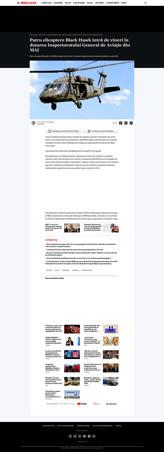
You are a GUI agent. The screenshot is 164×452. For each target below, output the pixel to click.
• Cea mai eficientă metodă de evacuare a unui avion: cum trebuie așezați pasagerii (78, 258)
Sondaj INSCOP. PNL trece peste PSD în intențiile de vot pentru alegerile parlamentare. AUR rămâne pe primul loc (92, 328)
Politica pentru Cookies (66, 426)
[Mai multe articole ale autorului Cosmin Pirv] (33, 123)
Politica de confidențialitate (102, 426)
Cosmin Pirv (41, 124)
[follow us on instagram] (96, 404)
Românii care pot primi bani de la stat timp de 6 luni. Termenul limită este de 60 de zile (53, 380)
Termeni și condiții (83, 426)
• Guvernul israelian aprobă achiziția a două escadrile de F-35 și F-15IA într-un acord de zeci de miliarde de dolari (81, 254)
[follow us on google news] (52, 404)
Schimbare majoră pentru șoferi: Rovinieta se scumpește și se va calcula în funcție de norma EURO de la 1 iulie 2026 (53, 394)
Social (90, 3)
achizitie (49, 270)
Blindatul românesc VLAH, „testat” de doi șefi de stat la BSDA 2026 (92, 380)
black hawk (65, 270)
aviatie (57, 270)
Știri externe (79, 3)
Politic (68, 3)
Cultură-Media (112, 3)
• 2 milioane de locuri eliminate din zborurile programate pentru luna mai (74, 250)
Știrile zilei (47, 3)
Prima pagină (34, 35)
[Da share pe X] (125, 123)
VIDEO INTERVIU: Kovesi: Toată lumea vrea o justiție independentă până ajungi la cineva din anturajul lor (53, 340)
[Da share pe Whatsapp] (131, 123)
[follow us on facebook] (111, 404)
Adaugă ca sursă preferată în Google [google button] (63, 131)
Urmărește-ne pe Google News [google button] (100, 131)
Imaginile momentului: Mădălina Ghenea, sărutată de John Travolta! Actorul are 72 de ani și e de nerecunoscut (53, 367)
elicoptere (75, 270)
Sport (124, 3)
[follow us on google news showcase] (67, 404)
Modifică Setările (82, 430)
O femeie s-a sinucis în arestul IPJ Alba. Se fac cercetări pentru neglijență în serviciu (54, 328)
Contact (118, 426)
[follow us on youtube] (82, 404)
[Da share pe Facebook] (120, 123)
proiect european (87, 270)
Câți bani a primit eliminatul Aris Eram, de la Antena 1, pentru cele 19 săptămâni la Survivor (92, 353)
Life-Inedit (99, 3)
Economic (58, 3)
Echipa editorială (48, 426)
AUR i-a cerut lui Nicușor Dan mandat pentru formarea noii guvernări (53, 227)
